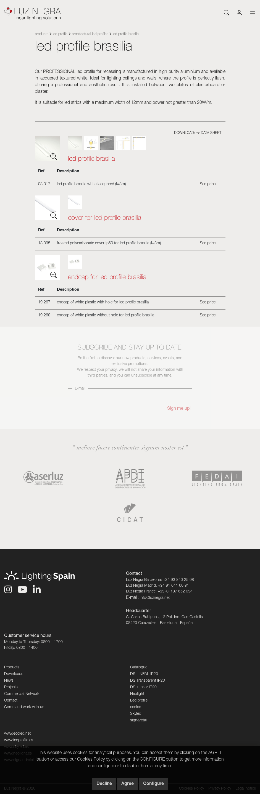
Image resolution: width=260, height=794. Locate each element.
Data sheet (208, 133)
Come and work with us (24, 707)
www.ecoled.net (17, 734)
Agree (127, 784)
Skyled (135, 714)
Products (41, 34)
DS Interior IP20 (143, 687)
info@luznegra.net (155, 598)
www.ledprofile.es (18, 740)
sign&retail (139, 720)
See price (208, 184)
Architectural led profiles (90, 34)
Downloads (13, 674)
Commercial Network (21, 694)
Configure (153, 784)
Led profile (60, 34)
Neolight (137, 694)
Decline (104, 784)
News (9, 681)
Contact (10, 701)
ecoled (135, 707)
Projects (11, 687)
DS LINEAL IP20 (144, 674)
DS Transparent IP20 (147, 681)
